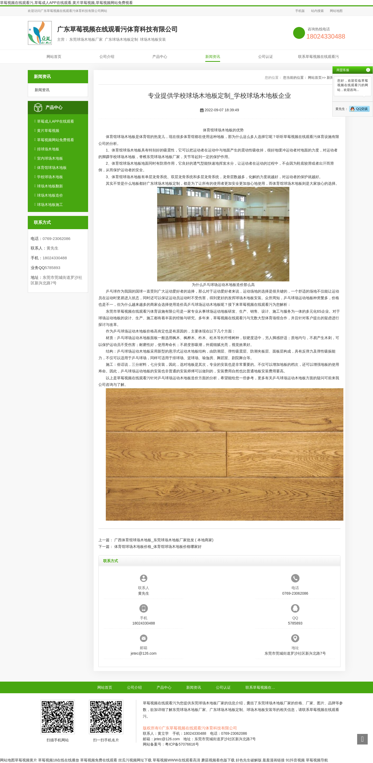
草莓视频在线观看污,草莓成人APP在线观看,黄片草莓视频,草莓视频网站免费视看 (66, 3)
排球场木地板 (48, 149)
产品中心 (159, 56)
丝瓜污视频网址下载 (135, 760)
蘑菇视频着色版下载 (218, 760)
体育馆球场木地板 (52, 167)
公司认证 (265, 56)
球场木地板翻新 (50, 186)
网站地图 (336, 11)
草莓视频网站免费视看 (55, 140)
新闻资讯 (212, 56)
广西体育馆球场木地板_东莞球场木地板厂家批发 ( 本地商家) (163, 540)
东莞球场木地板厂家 (163, 157)
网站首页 (54, 56)
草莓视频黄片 (26, 760)
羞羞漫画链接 (273, 760)
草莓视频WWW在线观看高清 (176, 760)
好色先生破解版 (249, 760)
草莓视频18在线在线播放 (58, 760)
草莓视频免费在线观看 (98, 760)
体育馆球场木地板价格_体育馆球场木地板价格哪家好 (158, 546)
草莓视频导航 (317, 760)
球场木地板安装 (248, 298)
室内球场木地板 (50, 158)
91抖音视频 (295, 760)
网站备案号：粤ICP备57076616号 (171, 744)
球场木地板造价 (50, 195)
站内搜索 (317, 11)
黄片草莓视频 (48, 130)
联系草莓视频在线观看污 (318, 56)
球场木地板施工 (50, 204)
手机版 (300, 11)
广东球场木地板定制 (163, 183)
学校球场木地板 (50, 177)
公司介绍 (106, 56)
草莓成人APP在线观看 (55, 121)
